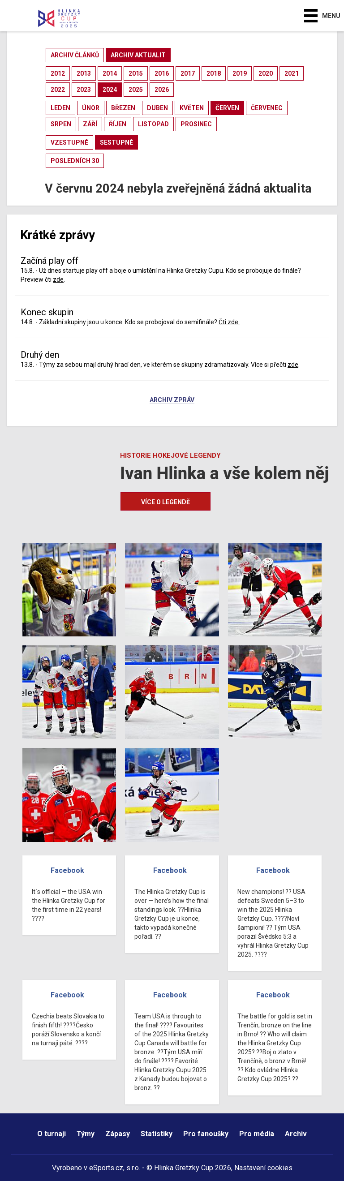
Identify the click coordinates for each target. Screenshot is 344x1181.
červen (227, 108)
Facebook (67, 870)
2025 (136, 89)
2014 (110, 73)
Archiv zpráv (172, 400)
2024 (110, 89)
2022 (58, 89)
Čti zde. (229, 322)
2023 (84, 89)
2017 (188, 73)
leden (60, 108)
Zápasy (117, 1133)
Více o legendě (165, 502)
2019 (239, 73)
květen (192, 108)
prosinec (196, 124)
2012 (58, 73)
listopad (153, 124)
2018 (213, 73)
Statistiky (156, 1133)
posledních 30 (75, 160)
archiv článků (75, 55)
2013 (84, 73)
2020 (265, 73)
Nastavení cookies (263, 1168)
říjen (117, 124)
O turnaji (51, 1133)
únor (90, 108)
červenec (267, 108)
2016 (162, 73)
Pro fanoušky (205, 1133)
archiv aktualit (138, 55)
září (90, 124)
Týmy (86, 1133)
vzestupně (69, 142)
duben (157, 108)
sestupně (116, 142)
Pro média (256, 1133)
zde (58, 279)
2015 (136, 73)
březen (123, 108)
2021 (291, 73)
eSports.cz (106, 1168)
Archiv (296, 1133)
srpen (61, 124)
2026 (162, 89)
